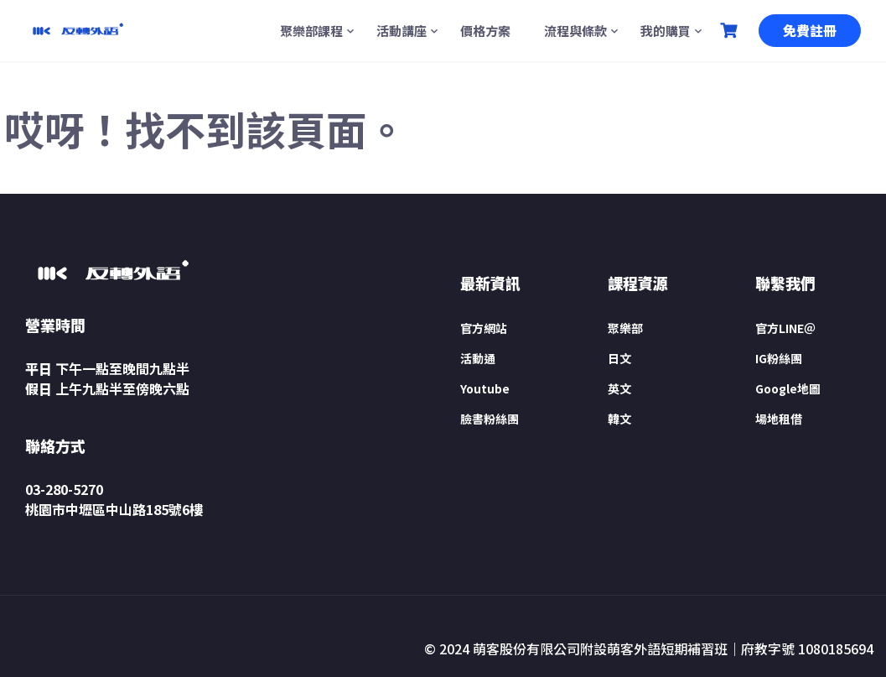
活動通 (477, 358)
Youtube (485, 388)
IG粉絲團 (778, 358)
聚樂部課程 (311, 30)
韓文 (619, 418)
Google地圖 (788, 388)
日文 (619, 358)
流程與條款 (575, 30)
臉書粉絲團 (489, 418)
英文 (619, 388)
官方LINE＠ (785, 328)
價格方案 (485, 30)
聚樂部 (625, 328)
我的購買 (665, 30)
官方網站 (483, 328)
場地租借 (778, 418)
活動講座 (401, 30)
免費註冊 (810, 30)
